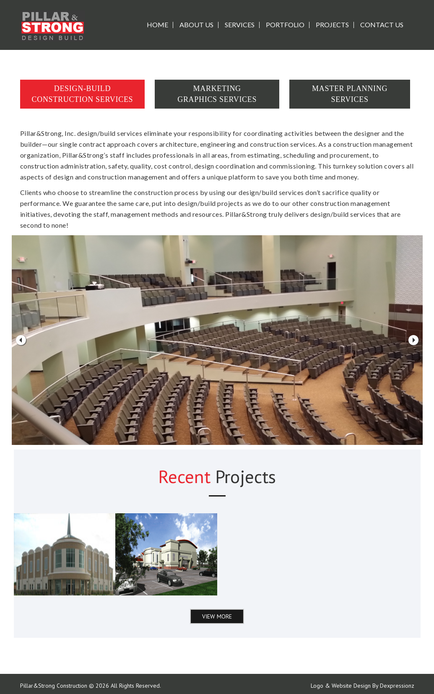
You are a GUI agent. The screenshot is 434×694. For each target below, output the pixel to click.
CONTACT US (381, 25)
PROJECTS (332, 25)
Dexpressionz (397, 685)
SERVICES (240, 25)
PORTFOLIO (285, 25)
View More (217, 616)
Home (157, 25)
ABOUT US (196, 25)
